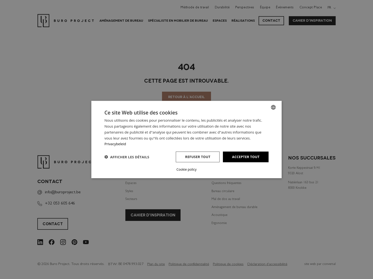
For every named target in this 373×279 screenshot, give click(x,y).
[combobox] (273, 107)
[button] (126, 157)
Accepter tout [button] (246, 156)
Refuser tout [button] (197, 156)
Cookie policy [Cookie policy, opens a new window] (186, 169)
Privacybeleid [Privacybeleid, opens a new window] (115, 143)
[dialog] (186, 139)
